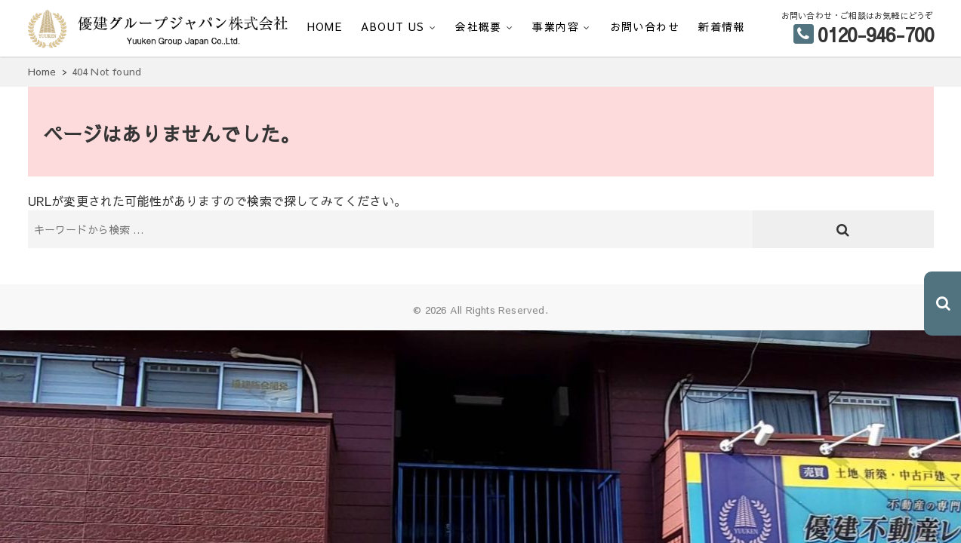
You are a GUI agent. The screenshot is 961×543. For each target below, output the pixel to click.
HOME (325, 26)
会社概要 (478, 26)
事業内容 (555, 26)
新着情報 (721, 26)
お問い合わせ (644, 26)
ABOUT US (392, 26)
